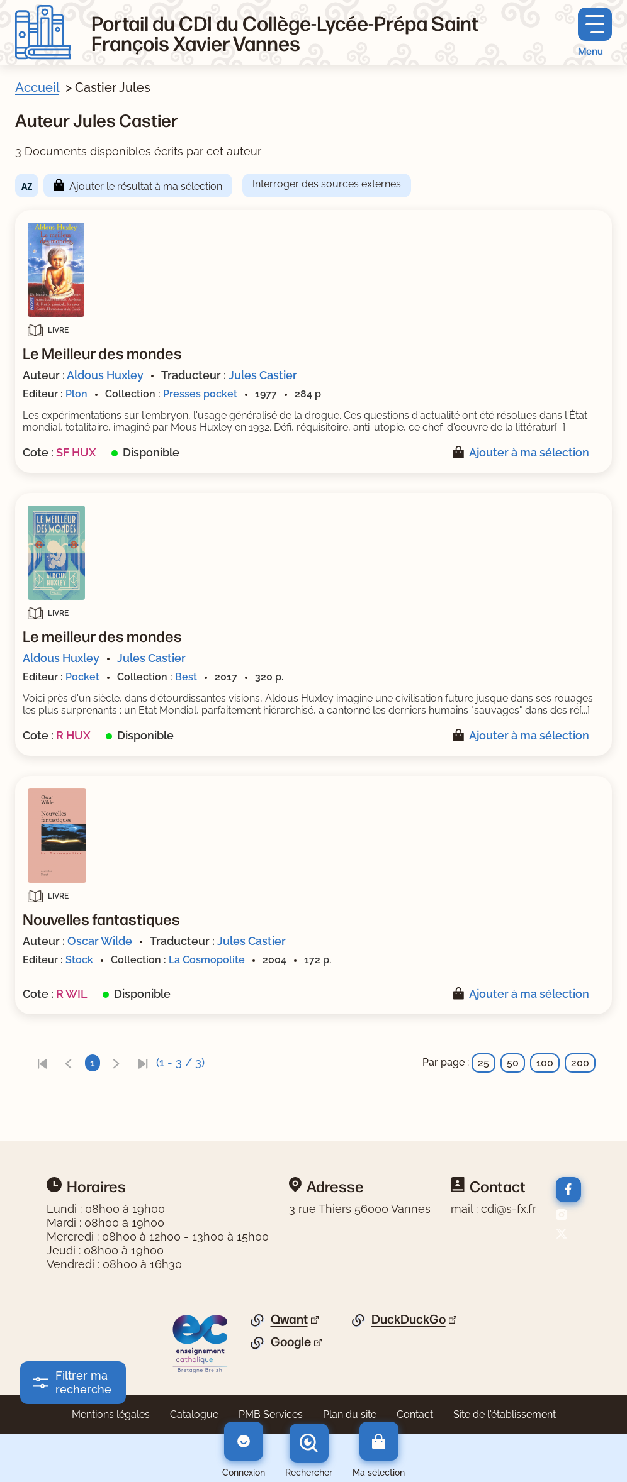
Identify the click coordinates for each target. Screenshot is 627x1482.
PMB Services (271, 1414)
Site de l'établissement (504, 1414)
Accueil (37, 87)
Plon (76, 394)
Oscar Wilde (99, 941)
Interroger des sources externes (326, 184)
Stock (79, 960)
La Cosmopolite (207, 960)
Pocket (82, 677)
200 (580, 1063)
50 (513, 1063)
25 (483, 1063)
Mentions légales (111, 1414)
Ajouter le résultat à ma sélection (145, 186)
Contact (415, 1414)
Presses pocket (200, 394)
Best (186, 677)
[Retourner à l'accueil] (43, 32)
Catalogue (194, 1414)
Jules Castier (263, 375)
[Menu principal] (595, 32)
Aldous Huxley (105, 375)
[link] (42, 1062)
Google (291, 1341)
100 (544, 1063)
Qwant (289, 1319)
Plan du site (349, 1414)
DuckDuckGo (408, 1319)
